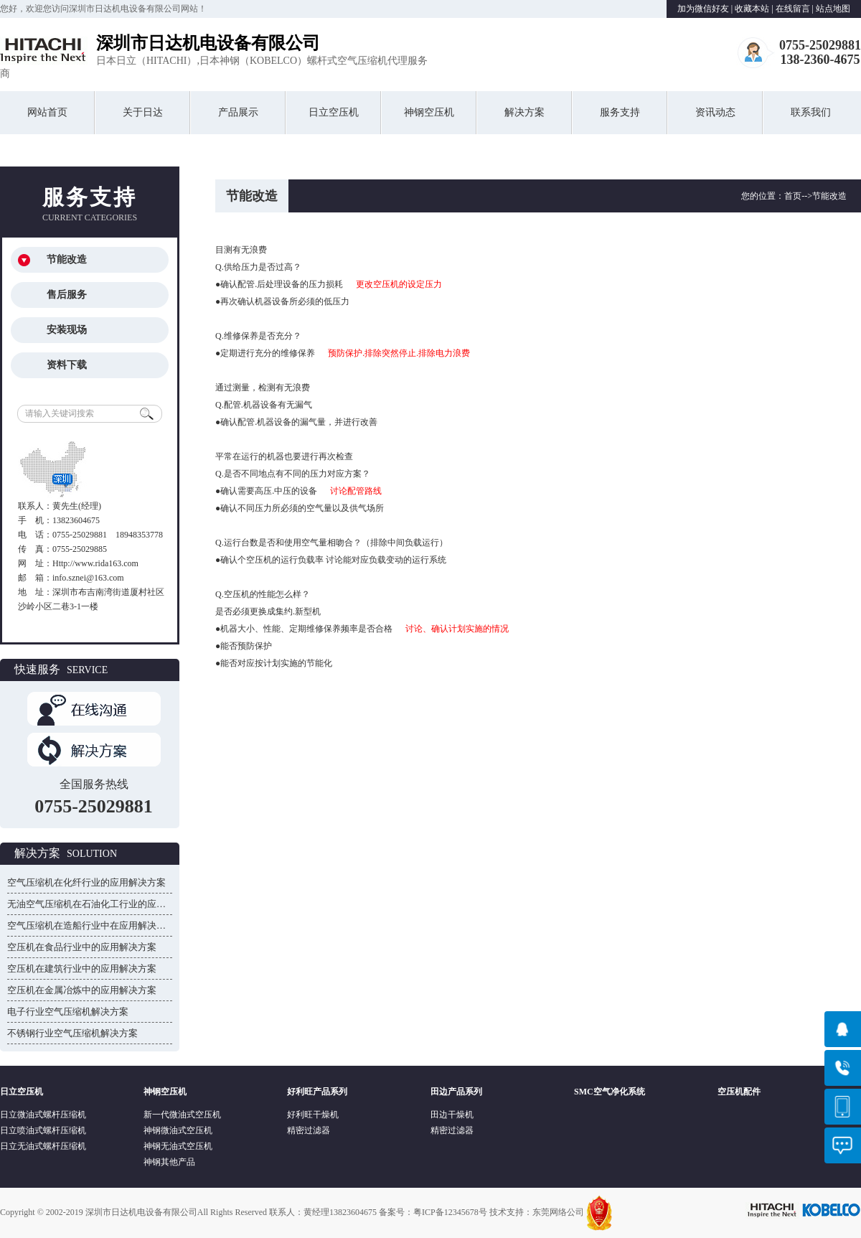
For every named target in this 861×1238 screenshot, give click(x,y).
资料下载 (67, 365)
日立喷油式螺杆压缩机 (43, 1130)
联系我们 (811, 112)
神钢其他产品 (169, 1162)
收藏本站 (752, 9)
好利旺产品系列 (317, 1092)
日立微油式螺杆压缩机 (43, 1115)
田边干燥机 (452, 1115)
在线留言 (793, 9)
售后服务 (67, 294)
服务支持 (620, 112)
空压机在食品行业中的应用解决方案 (81, 947)
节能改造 (67, 259)
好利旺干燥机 (313, 1115)
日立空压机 (334, 112)
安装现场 (67, 329)
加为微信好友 (703, 9)
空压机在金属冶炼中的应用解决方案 (81, 990)
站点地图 (833, 9)
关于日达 (143, 112)
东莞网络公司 (558, 1212)
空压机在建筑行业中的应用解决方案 (81, 968)
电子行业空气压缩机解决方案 (67, 1011)
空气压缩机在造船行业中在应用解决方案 (91, 925)
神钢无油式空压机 (178, 1146)
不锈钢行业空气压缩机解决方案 (72, 1033)
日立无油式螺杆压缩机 (43, 1146)
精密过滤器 (308, 1130)
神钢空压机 (429, 112)
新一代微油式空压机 (182, 1115)
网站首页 (47, 112)
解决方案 (524, 112)
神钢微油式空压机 (178, 1130)
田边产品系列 (456, 1092)
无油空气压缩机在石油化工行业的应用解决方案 (105, 904)
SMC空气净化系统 (609, 1092)
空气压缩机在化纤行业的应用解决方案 (86, 882)
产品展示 (238, 112)
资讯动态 (715, 112)
